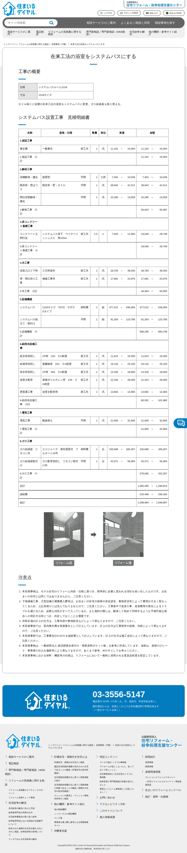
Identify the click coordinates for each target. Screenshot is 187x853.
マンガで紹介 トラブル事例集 (113, 762)
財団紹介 (150, 757)
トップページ (9, 44)
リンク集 (58, 818)
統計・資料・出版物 (156, 796)
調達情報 (149, 766)
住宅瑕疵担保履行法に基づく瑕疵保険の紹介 (71, 779)
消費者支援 (60, 830)
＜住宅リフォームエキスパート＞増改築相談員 (163, 783)
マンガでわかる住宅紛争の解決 (23, 839)
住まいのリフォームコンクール (163, 790)
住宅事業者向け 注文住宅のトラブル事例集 (116, 775)
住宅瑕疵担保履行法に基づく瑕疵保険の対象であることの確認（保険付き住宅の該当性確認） (71, 788)
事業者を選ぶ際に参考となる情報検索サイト (71, 824)
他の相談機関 (60, 809)
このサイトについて (111, 810)
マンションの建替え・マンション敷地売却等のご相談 (71, 797)
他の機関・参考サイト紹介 (163, 33)
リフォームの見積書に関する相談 (64, 33)
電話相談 (40, 33)
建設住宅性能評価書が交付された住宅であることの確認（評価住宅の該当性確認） (71, 769)
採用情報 (149, 762)
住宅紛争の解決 (137, 33)
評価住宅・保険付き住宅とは (70, 757)
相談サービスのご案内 (101, 22)
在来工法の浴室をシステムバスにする (87, 44)
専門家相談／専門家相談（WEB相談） (105, 33)
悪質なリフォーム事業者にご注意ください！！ (117, 790)
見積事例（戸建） (59, 44)
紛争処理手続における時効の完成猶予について (26, 822)
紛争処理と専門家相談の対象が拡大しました (117, 783)
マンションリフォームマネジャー (160, 777)
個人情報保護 (107, 817)
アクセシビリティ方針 (112, 804)
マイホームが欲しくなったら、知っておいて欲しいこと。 (117, 768)
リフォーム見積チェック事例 (22, 797)
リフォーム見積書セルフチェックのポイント (26, 791)
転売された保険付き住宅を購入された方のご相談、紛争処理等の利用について (26, 831)
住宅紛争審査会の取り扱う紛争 (23, 817)
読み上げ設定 (176, 13)
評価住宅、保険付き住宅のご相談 (69, 762)
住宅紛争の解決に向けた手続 (22, 808)
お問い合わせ (107, 797)
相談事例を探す (165, 22)
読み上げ (154, 13)
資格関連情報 (153, 771)
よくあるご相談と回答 (135, 22)
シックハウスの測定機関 (65, 814)
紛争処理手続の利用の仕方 (21, 812)
